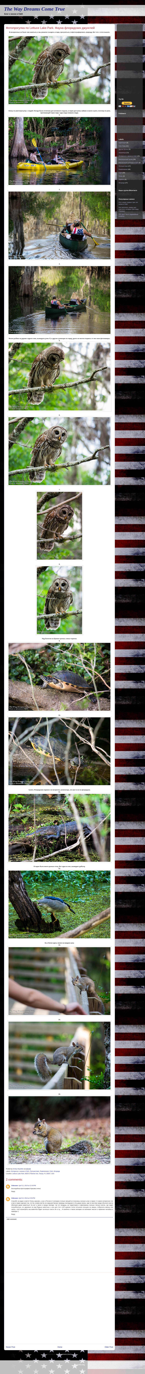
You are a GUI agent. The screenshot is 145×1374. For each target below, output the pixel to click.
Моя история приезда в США (128, 163)
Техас (120, 176)
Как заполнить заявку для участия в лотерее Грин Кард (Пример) (128, 209)
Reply (13, 1191)
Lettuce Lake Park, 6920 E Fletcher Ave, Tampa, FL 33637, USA (33, 1173)
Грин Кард (122, 146)
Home (60, 1347)
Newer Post (10, 1347)
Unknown (14, 1185)
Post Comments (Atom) (64, 1354)
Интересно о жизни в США (20, 1171)
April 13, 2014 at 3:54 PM (27, 1198)
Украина (121, 179)
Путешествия (34, 1171)
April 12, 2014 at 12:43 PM (27, 1185)
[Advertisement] (59, 1308)
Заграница (122, 152)
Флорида (57, 1171)
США (51, 1171)
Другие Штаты (123, 149)
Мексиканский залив (126, 159)
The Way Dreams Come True (34, 9)
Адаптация (122, 143)
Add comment (12, 1219)
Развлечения (44, 1171)
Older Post (109, 1347)
